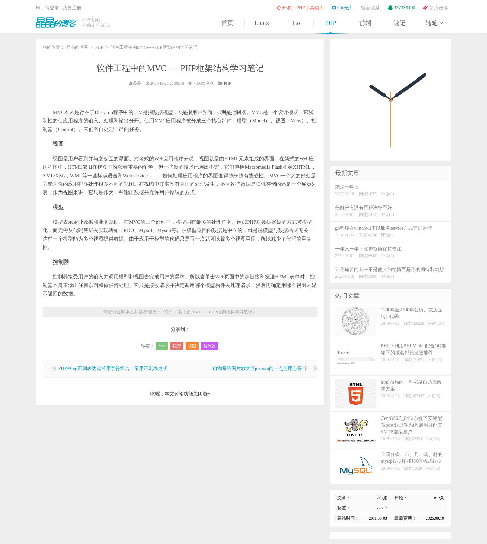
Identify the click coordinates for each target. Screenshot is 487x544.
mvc (162, 346)
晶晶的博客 (56, 22)
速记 (400, 23)
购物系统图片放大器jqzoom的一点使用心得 (257, 368)
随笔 (434, 23)
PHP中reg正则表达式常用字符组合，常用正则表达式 (113, 368)
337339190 (401, 7)
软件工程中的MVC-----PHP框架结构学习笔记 (179, 68)
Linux (262, 23)
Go (296, 23)
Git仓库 (342, 7)
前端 (365, 23)
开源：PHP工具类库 (300, 7)
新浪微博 (435, 7)
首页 (227, 23)
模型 (177, 346)
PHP (330, 23)
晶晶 (137, 83)
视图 (192, 346)
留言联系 (370, 7)
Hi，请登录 (47, 7)
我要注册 (72, 7)
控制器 (210, 346)
